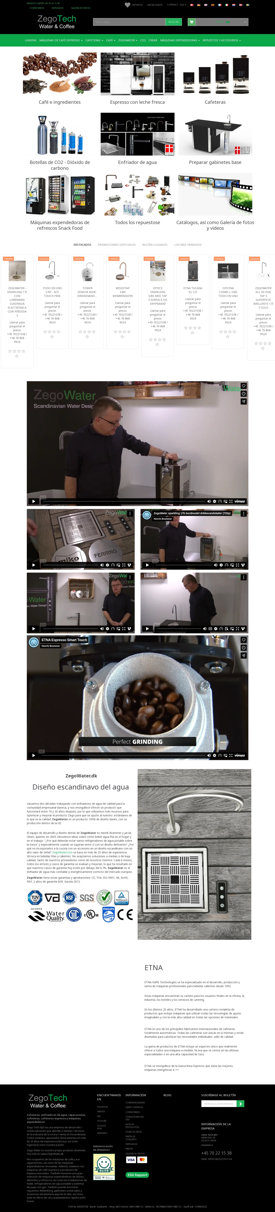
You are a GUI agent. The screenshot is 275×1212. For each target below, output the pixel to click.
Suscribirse (240, 1103)
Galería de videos (80, 8)
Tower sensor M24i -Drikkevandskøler (87, 292)
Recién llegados (155, 244)
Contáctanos (37, 8)
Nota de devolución (132, 1125)
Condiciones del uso (135, 1118)
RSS (98, 1116)
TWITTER (101, 1111)
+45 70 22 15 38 (216, 1153)
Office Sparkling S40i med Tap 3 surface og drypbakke (157, 295)
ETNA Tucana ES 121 (192, 290)
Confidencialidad (135, 1102)
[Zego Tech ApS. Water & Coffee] (57, 21)
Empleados (57, 8)
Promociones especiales (117, 244)
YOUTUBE (102, 1121)
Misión (129, 1148)
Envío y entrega (134, 1107)
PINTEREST (102, 1133)
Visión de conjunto (131, 1138)
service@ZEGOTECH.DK (220, 1159)
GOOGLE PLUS (101, 1127)
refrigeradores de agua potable (52, 1183)
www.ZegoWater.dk (52, 1154)
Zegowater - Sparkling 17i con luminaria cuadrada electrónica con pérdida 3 (17, 301)
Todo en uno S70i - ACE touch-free (52, 292)
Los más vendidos (188, 244)
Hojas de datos (134, 1131)
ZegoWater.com (62, 852)
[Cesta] (218, 21)
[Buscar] (173, 22)
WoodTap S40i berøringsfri (123, 292)
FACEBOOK (102, 1106)
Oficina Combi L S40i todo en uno (228, 292)
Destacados (82, 244)
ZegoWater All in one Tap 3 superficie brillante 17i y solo (263, 297)
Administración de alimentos (103, 1148)
